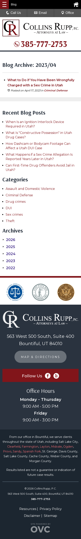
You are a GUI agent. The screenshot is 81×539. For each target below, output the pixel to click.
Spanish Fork (32, 451)
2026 (8, 240)
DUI (9, 208)
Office (67, 12)
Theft (10, 221)
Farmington (30, 446)
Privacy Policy (51, 509)
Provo (7, 451)
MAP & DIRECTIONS (40, 357)
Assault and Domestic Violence (30, 189)
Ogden (68, 446)
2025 (8, 247)
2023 (8, 261)
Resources (27, 509)
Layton (45, 446)
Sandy (17, 451)
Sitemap (50, 516)
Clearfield (13, 446)
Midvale (56, 446)
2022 (8, 268)
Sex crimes (14, 214)
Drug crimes (16, 202)
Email (40, 12)
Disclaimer (32, 516)
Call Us (13, 12)
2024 (8, 254)
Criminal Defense (56, 90)
